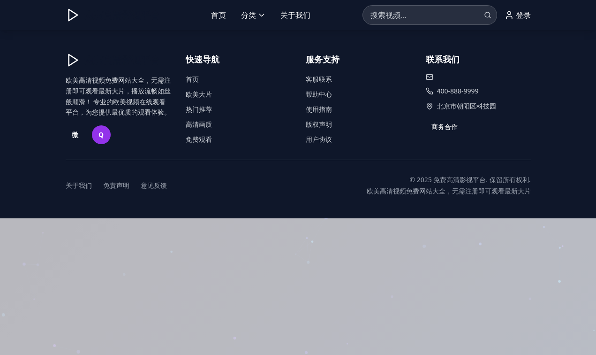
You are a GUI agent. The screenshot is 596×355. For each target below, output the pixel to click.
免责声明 (116, 185)
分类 (253, 15)
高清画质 (199, 124)
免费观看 (199, 139)
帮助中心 (319, 94)
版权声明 (319, 124)
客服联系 (319, 79)
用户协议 (319, 139)
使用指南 (319, 109)
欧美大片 (199, 94)
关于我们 (295, 15)
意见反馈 (154, 185)
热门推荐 (199, 109)
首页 (218, 15)
